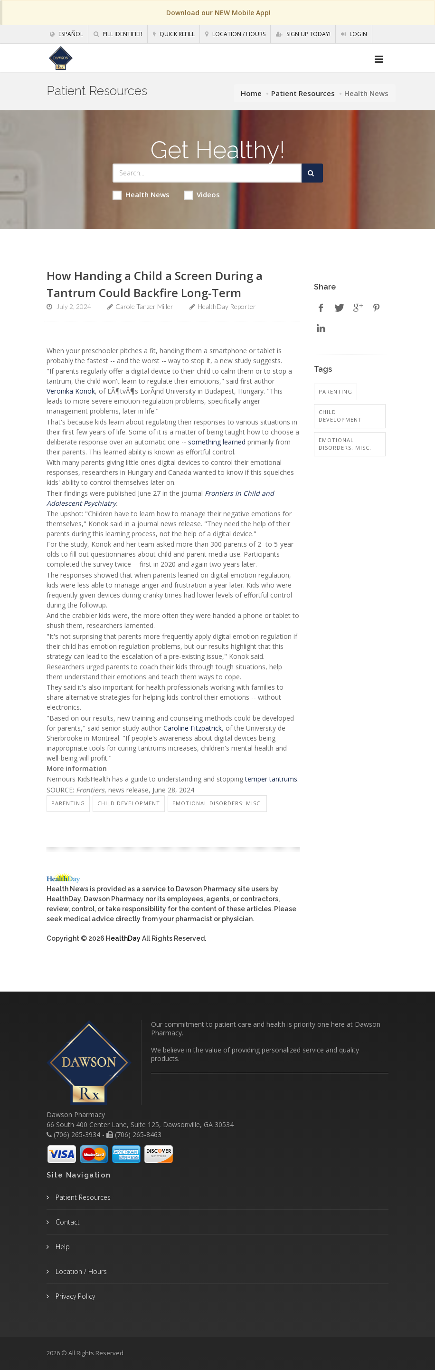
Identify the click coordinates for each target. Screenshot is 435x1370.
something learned (217, 441)
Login (354, 34)
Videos (202, 195)
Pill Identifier (118, 34)
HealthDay (123, 938)
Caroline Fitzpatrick (192, 728)
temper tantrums (271, 778)
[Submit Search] (312, 173)
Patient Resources (303, 93)
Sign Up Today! (303, 34)
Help (62, 1246)
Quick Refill (174, 34)
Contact (67, 1221)
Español (66, 34)
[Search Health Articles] (207, 173)
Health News (141, 195)
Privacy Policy (74, 1296)
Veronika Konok (71, 391)
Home (251, 93)
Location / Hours (235, 34)
